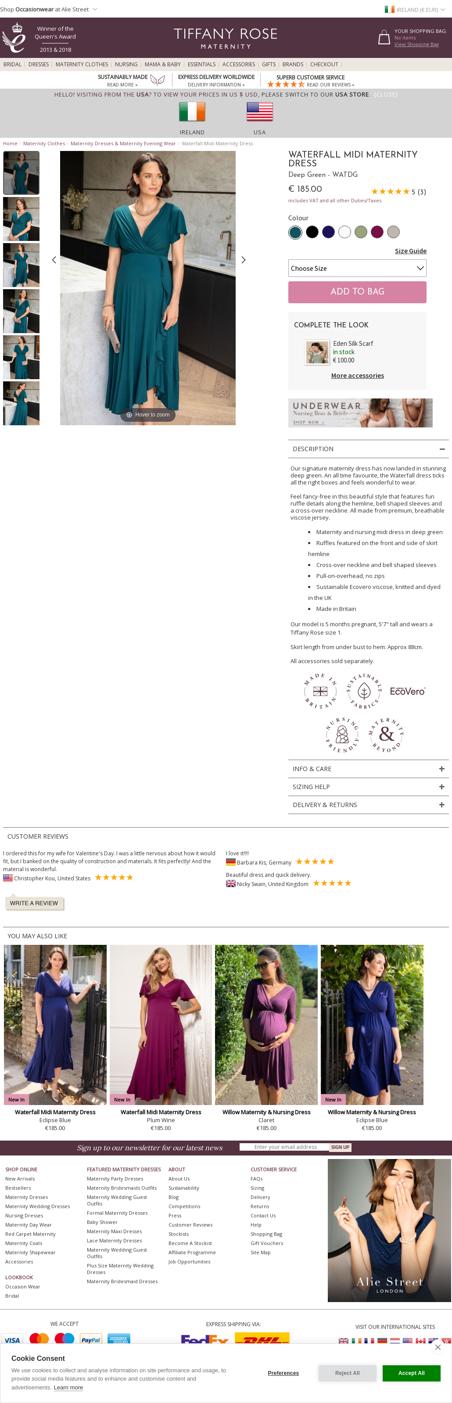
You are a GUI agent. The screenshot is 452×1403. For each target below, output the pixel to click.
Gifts (269, 64)
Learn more (68, 1387)
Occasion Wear (22, 1286)
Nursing (126, 64)
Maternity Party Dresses (115, 1178)
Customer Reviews (190, 1224)
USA (260, 132)
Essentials (201, 64)
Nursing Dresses (24, 1215)
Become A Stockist (190, 1243)
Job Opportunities (189, 1261)
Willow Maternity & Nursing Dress (266, 1112)
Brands (293, 64)
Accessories (238, 64)
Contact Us (263, 1215)
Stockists (179, 1234)
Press (175, 1215)
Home (10, 143)
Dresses (39, 64)
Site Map (261, 1252)
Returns (260, 1206)
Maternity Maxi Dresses (114, 1231)
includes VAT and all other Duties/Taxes (334, 200)
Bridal (13, 64)
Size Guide (411, 250)
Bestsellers (18, 1187)
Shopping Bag (266, 1234)
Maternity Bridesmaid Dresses (122, 1281)
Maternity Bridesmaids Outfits (122, 1187)
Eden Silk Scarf (353, 343)
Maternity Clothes (82, 64)
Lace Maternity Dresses (114, 1240)
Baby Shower (102, 1222)
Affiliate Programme (192, 1252)
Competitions (184, 1206)
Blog (174, 1197)
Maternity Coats (23, 1243)
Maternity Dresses (26, 1197)
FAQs (256, 1178)
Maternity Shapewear (30, 1252)
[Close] (386, 94)
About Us (179, 1178)
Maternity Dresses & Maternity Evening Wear (123, 143)
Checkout (324, 64)
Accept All (411, 1373)
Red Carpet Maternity (30, 1234)
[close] (437, 1346)
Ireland (192, 132)
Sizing (257, 1187)
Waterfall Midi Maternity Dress (55, 1112)
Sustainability (184, 1187)
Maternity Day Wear (28, 1224)
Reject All (347, 1373)
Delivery (260, 1197)
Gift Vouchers (267, 1243)
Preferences (283, 1373)
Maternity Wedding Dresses (37, 1206)
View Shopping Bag (417, 44)
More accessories (357, 375)
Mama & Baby (163, 64)
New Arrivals (20, 1178)
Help (256, 1224)
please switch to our (315, 94)
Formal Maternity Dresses (117, 1212)
